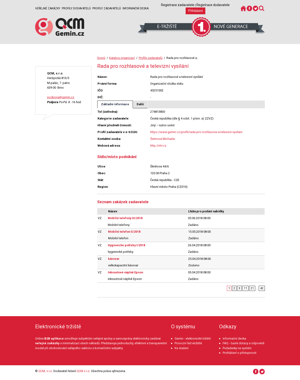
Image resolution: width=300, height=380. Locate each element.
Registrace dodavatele (213, 5)
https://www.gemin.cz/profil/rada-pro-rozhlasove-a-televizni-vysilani (196, 132)
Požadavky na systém (237, 348)
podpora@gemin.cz (60, 97)
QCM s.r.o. (83, 371)
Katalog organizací (122, 58)
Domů (101, 58)
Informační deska (136, 8)
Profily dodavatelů (76, 8)
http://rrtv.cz (158, 145)
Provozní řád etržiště (188, 343)
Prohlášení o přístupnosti (239, 353)
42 (261, 288)
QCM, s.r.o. (45, 371)
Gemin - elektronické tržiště (193, 338)
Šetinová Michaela (162, 139)
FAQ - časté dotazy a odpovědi (243, 343)
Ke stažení (181, 348)
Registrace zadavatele (177, 5)
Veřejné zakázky (47, 8)
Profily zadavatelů (106, 8)
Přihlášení (195, 11)
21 (252, 288)
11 (245, 288)
